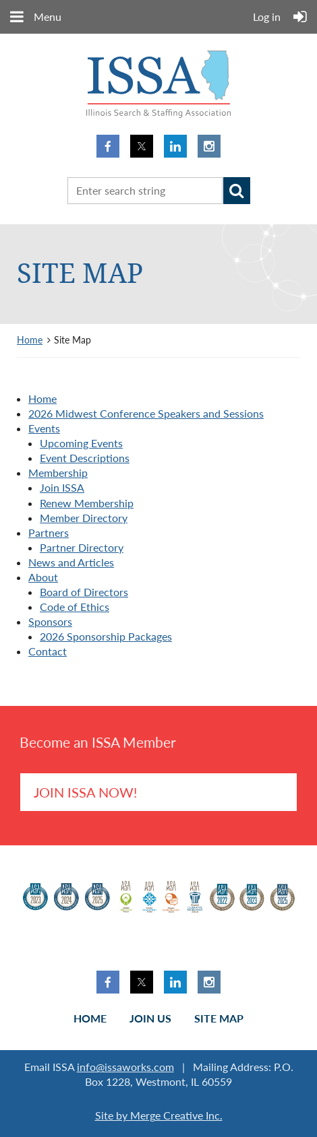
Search (236, 190)
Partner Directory (81, 547)
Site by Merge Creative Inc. (159, 1115)
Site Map (218, 1018)
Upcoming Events (81, 442)
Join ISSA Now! (85, 792)
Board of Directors (84, 591)
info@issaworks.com (125, 1066)
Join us (150, 1018)
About (43, 577)
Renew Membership (87, 502)
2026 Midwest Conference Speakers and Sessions (146, 413)
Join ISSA (62, 487)
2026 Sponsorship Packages (106, 636)
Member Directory (83, 517)
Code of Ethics (74, 606)
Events (44, 428)
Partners (48, 532)
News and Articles (71, 562)
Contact (47, 651)
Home (29, 340)
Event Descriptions (84, 457)
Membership (58, 472)
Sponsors (50, 621)
